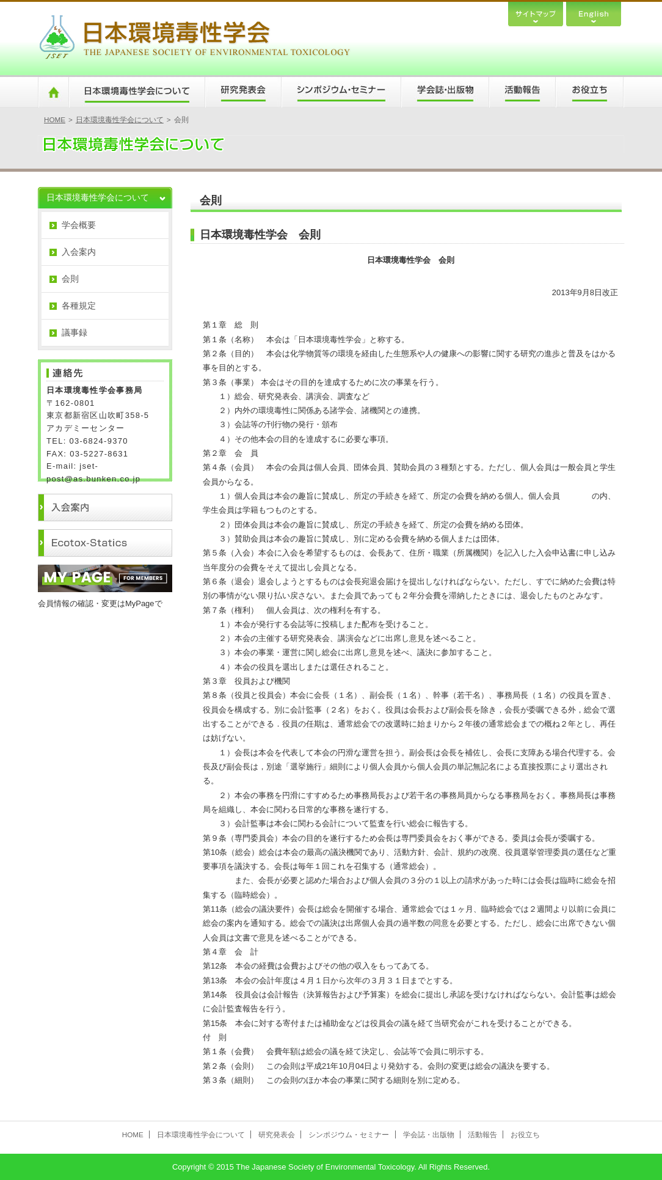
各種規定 (79, 305)
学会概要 (79, 225)
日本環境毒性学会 (194, 38)
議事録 (74, 332)
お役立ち (589, 92)
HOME (53, 92)
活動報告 (522, 92)
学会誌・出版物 (445, 92)
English (593, 13)
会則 (70, 279)
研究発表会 (243, 92)
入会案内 (79, 252)
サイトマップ (535, 13)
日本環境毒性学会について (136, 92)
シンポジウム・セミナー (341, 92)
